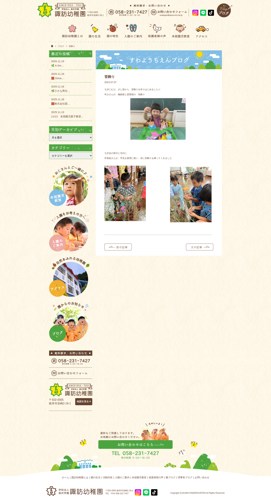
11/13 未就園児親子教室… (67, 116)
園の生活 (95, 477)
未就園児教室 (139, 477)
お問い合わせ (202, 477)
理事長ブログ (185, 477)
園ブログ (170, 477)
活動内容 (108, 477)
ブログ (61, 46)
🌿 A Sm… (57, 65)
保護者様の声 (156, 477)
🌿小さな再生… (60, 90)
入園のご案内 (122, 477)
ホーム (65, 477)
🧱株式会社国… (60, 103)
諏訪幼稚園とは (79, 477)
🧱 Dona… (57, 78)
